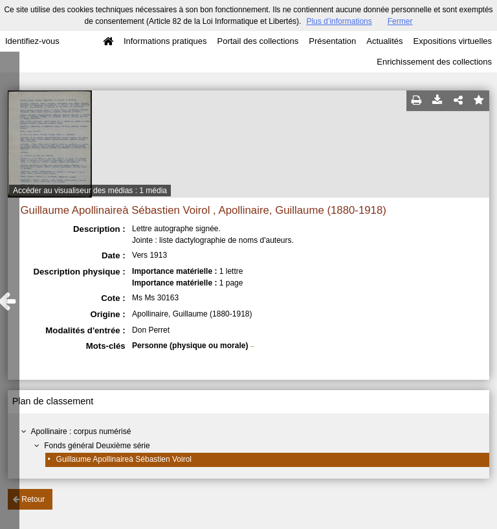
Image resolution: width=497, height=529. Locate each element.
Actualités (384, 41)
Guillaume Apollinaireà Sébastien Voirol (124, 459)
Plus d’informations (338, 21)
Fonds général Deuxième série (96, 445)
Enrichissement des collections (434, 62)
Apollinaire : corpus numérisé (81, 431)
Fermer (400, 21)
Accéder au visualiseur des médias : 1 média (90, 190)
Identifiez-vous (32, 41)
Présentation (332, 41)
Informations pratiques (165, 41)
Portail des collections (258, 41)
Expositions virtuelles (453, 41)
